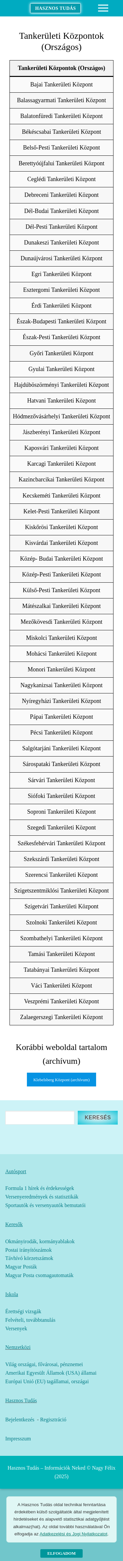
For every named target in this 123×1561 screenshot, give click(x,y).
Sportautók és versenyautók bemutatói (45, 1205)
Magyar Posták (21, 1267)
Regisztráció (53, 1419)
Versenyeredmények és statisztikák (41, 1197)
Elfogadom (61, 1553)
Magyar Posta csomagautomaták (39, 1275)
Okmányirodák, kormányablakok (40, 1241)
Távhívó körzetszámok (29, 1258)
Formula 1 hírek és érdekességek (39, 1188)
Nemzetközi (18, 1347)
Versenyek (16, 1328)
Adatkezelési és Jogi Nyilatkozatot (73, 1533)
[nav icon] (103, 8)
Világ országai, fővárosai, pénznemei (44, 1364)
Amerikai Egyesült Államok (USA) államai (50, 1373)
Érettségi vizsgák (23, 1311)
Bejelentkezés (19, 1419)
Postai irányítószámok (28, 1250)
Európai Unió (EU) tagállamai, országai (47, 1381)
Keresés (98, 1117)
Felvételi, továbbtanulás (30, 1320)
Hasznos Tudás (55, 8)
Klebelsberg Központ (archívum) (61, 1079)
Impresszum (18, 1438)
